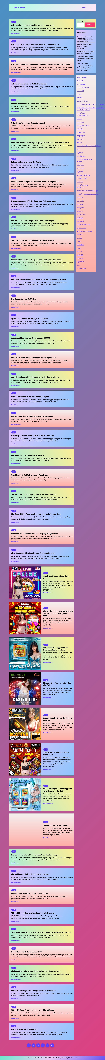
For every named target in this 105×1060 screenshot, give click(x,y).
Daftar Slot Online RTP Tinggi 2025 (24, 1029)
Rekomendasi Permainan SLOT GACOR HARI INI (29, 894)
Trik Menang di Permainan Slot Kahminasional (29, 84)
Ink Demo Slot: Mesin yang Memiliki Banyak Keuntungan (32, 221)
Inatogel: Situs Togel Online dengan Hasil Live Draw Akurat (33, 991)
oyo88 (79, 241)
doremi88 (80, 221)
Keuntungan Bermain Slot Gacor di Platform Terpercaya (32, 436)
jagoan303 (81, 262)
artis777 (80, 81)
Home (84, 7)
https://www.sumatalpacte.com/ (88, 194)
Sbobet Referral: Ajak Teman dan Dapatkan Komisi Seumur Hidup (36, 971)
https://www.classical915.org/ (87, 191)
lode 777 (80, 182)
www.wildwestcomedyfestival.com (89, 146)
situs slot (80, 197)
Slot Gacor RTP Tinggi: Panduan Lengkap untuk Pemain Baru (55, 649)
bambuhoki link (82, 178)
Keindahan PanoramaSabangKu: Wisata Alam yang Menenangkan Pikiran (39, 279)
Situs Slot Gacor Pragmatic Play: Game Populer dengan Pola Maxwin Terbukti (41, 932)
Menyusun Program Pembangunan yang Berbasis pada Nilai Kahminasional (40, 143)
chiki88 (79, 238)
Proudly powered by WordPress (35, 1058)
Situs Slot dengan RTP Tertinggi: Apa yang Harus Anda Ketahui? (57, 790)
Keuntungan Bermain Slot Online (23, 299)
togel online (81, 156)
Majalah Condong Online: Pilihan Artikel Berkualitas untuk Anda (35, 377)
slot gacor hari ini (83, 126)
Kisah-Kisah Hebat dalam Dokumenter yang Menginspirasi (33, 358)
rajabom (80, 153)
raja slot (80, 172)
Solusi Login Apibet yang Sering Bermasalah (28, 123)
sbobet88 (80, 91)
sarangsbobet (82, 77)
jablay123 (80, 129)
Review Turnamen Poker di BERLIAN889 (26, 952)
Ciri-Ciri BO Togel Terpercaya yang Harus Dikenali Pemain (33, 1010)
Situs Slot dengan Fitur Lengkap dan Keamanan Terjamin (33, 553)
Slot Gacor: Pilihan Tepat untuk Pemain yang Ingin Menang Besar (36, 514)
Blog (14, 22)
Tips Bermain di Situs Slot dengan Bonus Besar (56, 753)
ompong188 (81, 132)
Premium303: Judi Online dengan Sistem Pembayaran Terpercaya (36, 260)
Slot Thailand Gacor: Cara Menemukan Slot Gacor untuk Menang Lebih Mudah (58, 613)
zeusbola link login (83, 175)
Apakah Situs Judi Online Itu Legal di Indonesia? (29, 319)
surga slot (80, 201)
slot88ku (80, 252)
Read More (16, 33)
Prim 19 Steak (19, 8)
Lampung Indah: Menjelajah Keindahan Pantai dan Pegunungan (35, 182)
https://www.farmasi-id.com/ (84, 160)
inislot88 (80, 255)
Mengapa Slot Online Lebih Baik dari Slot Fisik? (57, 684)
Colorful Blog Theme (59, 1058)
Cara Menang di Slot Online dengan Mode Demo (29, 475)
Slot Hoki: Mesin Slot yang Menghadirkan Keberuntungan (33, 240)
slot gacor (80, 122)
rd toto (79, 94)
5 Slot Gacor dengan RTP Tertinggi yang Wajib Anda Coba (33, 201)
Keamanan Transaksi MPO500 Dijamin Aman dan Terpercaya (34, 855)
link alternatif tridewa (84, 231)
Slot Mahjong (81, 214)
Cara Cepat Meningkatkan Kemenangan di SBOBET (30, 338)
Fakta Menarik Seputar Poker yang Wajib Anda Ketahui (32, 416)
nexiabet (80, 98)
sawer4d (80, 211)
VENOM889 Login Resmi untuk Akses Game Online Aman (33, 913)
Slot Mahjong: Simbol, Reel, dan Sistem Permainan (30, 874)
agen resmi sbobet (83, 225)
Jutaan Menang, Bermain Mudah (55, 825)
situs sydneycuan (83, 87)
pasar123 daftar (82, 101)
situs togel (80, 168)
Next (52, 1045)
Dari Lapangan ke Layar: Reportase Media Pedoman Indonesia (35, 45)
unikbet (79, 119)
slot (78, 149)
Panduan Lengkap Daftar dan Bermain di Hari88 (57, 719)
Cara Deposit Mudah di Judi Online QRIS (56, 577)
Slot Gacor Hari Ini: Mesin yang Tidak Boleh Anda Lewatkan (33, 494)
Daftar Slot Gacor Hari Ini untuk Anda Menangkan (30, 397)
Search (80, 21)
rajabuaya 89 (81, 228)
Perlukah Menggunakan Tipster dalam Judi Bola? (30, 103)
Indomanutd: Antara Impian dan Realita (26, 162)
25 (47, 1045)
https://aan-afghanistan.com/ (83, 114)
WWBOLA (80, 235)
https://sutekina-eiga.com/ (83, 186)
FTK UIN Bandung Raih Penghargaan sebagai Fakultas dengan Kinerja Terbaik (41, 64)
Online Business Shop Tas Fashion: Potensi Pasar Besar (32, 25)
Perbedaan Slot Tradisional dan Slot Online (27, 455)
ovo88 (79, 248)
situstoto (80, 204)
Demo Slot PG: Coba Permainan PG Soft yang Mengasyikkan (34, 534)
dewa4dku (80, 245)
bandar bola (81, 268)
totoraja (80, 218)
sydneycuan (81, 84)
